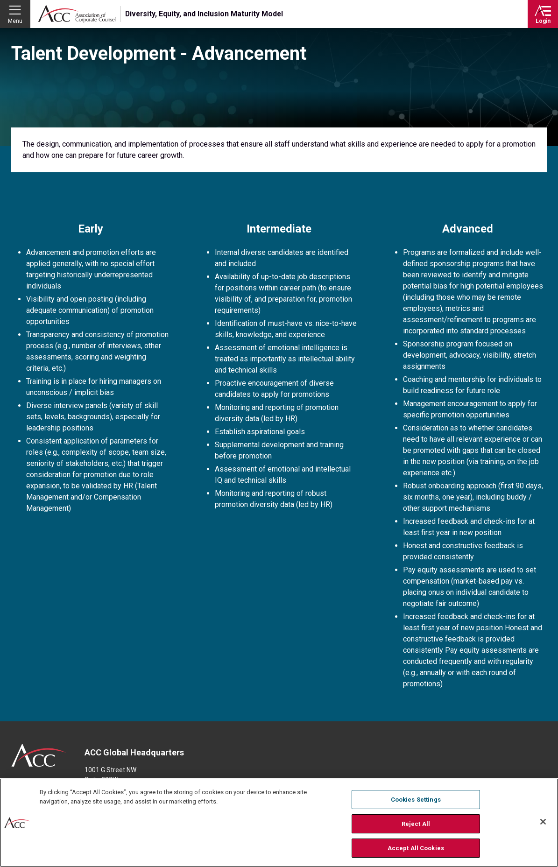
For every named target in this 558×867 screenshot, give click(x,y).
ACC (39, 755)
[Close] (543, 822)
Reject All (416, 824)
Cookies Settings (416, 800)
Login (543, 21)
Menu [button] (15, 21)
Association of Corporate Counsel (77, 14)
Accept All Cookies (416, 848)
